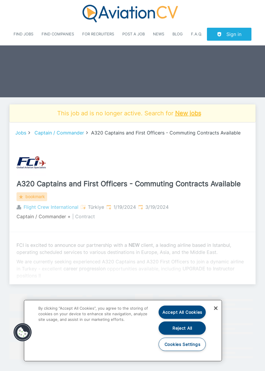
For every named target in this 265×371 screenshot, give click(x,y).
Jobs (20, 133)
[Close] (215, 308)
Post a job (133, 34)
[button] (22, 332)
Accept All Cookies (182, 312)
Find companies (58, 34)
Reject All (182, 328)
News (158, 34)
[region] (123, 331)
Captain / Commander (59, 133)
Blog (177, 34)
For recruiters (98, 34)
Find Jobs (23, 34)
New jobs (188, 113)
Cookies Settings (182, 344)
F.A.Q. (196, 34)
